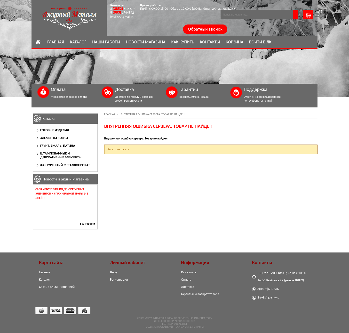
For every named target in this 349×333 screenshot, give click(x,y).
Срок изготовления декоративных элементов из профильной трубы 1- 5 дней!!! (61, 193)
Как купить (182, 42)
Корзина (234, 42)
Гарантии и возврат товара (200, 294)
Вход (113, 272)
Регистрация (119, 279)
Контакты (210, 42)
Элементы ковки (54, 138)
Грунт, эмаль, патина (57, 146)
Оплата (186, 279)
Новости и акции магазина (65, 179)
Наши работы (106, 42)
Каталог (78, 42)
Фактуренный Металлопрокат (65, 165)
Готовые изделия (54, 130)
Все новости (87, 223)
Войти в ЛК (260, 42)
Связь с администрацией (57, 287)
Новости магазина (145, 42)
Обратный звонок (205, 29)
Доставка (187, 287)
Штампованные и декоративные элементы (60, 155)
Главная (55, 42)
